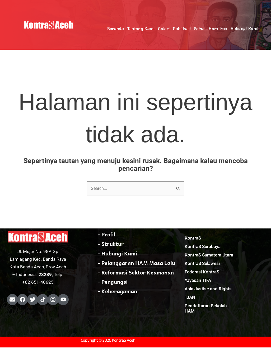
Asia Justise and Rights (208, 289)
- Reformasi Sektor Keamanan (136, 272)
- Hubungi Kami (117, 253)
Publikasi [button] (182, 28)
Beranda (115, 28)
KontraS (193, 238)
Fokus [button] (199, 28)
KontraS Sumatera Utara (209, 255)
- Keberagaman (117, 291)
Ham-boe (218, 28)
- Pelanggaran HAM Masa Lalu (136, 263)
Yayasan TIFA (198, 280)
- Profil (106, 234)
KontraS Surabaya (203, 246)
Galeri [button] (164, 28)
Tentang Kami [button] (141, 28)
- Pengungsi (113, 282)
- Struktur (111, 244)
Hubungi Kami (245, 28)
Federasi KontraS (202, 272)
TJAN (190, 297)
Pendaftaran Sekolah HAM (206, 308)
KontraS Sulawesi (202, 263)
